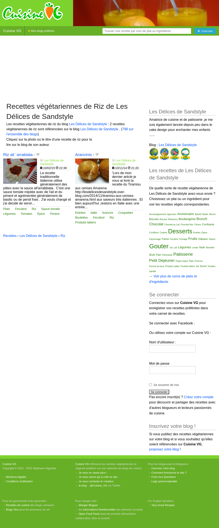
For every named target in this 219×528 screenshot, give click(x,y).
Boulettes (81, 217)
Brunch (201, 219)
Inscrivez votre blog (163, 468)
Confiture (154, 232)
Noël (202, 247)
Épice (41, 213)
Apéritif (198, 214)
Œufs (152, 254)
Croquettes (125, 212)
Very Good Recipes (163, 505)
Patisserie (183, 254)
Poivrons (199, 261)
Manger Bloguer (88, 505)
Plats (6, 209)
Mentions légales (16, 476)
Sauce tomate (50, 209)
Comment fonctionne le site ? (168, 472)
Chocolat (156, 224)
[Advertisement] (109, 68)
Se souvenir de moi (166, 385)
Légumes (9, 213)
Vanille (152, 271)
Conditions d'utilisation (19, 481)
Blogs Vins (12, 509)
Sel (197, 266)
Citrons (197, 224)
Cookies (163, 232)
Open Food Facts (89, 513)
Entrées (80, 212)
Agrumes (171, 214)
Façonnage (155, 239)
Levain (195, 247)
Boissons (173, 219)
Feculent (21, 209)
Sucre (203, 266)
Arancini (107, 212)
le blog (83, 485)
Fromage (183, 239)
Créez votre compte (199, 397)
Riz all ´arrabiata (18, 154)
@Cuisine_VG (98, 485)
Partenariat (167, 255)
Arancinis (83, 154)
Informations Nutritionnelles (99, 509)
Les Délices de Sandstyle (88, 124)
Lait (175, 247)
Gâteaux (203, 239)
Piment (55, 213)
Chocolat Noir (187, 224)
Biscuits (154, 219)
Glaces (212, 239)
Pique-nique (181, 261)
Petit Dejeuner (161, 260)
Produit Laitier (172, 266)
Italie (94, 212)
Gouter (159, 246)
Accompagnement (157, 214)
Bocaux (163, 219)
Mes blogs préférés (41, 30)
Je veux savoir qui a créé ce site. (98, 476)
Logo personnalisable (164, 481)
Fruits (192, 239)
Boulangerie (187, 219)
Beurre (212, 214)
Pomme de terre (156, 266)
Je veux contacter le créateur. (96, 481)
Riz (34, 209)
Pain (158, 254)
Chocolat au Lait (172, 224)
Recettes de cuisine (18, 505)
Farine (165, 239)
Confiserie (208, 224)
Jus (171, 247)
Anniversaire (185, 214)
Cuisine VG (12, 31)
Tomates (26, 213)
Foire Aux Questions (163, 476)
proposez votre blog (164, 449)
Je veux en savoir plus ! (93, 472)
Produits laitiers (85, 222)
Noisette (210, 247)
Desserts (180, 231)
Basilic (205, 214)
